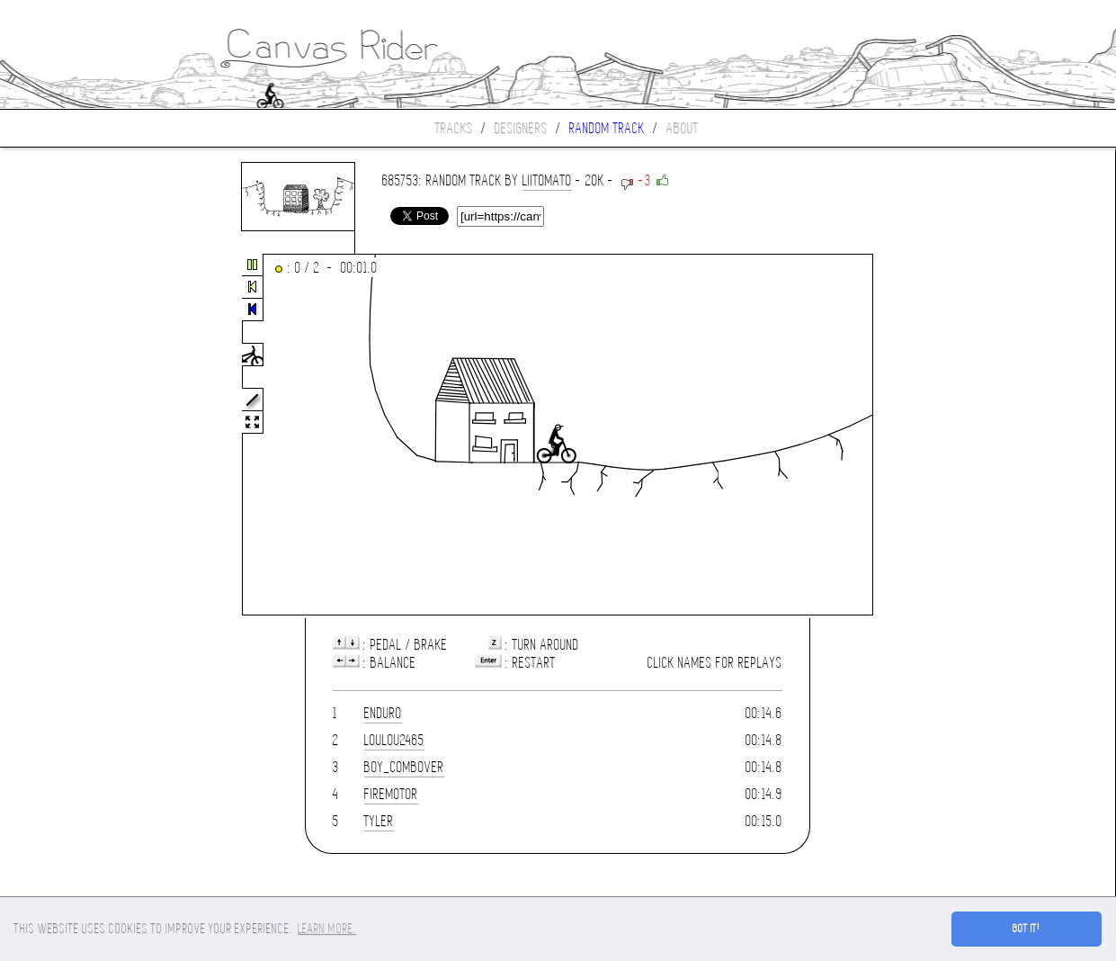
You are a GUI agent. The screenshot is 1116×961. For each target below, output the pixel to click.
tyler (379, 821)
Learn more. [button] (327, 929)
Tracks (454, 128)
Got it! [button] (1026, 928)
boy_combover (404, 767)
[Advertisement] (75, 435)
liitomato (547, 180)
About (682, 128)
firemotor (391, 794)
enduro (383, 713)
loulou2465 (394, 740)
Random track (607, 128)
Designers (521, 128)
